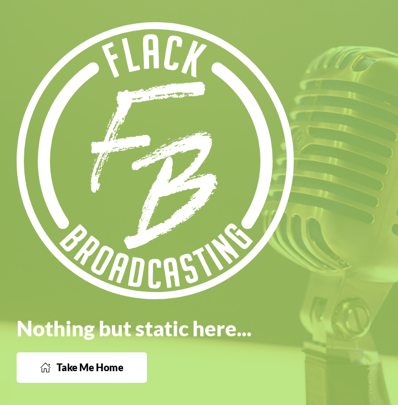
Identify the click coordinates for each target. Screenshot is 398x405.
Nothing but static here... (134, 328)
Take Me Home (82, 367)
